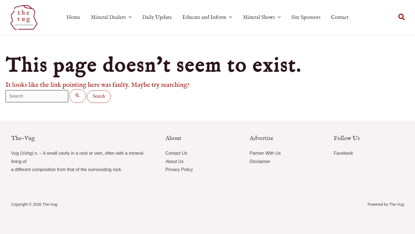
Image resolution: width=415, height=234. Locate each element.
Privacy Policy (179, 169)
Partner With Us (265, 153)
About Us (174, 161)
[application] (129, 17)
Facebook (343, 153)
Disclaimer (260, 161)
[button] (401, 17)
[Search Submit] (77, 96)
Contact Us (176, 153)
